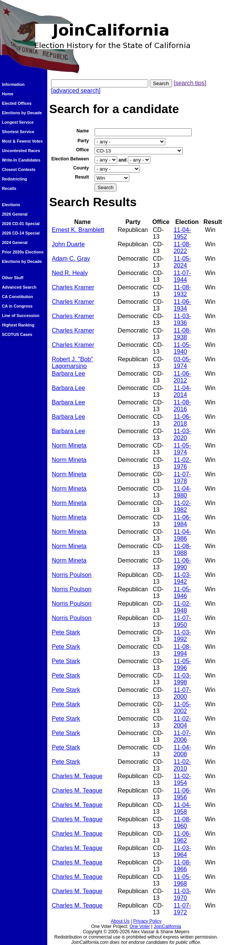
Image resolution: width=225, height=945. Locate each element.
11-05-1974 (182, 448)
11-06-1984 (182, 520)
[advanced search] (76, 90)
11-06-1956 (182, 793)
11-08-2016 (182, 405)
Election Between (70, 159)
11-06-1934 (182, 305)
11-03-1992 (182, 635)
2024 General (15, 242)
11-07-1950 (182, 621)
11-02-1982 (182, 506)
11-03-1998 (182, 678)
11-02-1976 (182, 463)
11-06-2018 (182, 420)
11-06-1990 (182, 563)
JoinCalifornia (167, 926)
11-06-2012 (182, 377)
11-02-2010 (182, 765)
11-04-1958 (182, 808)
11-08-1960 (182, 822)
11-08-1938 (182, 333)
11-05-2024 (182, 262)
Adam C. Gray (71, 258)
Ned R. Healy (70, 273)
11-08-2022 (182, 247)
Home (7, 94)
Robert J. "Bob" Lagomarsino (72, 362)
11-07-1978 (182, 477)
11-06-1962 (182, 837)
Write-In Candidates (21, 160)
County (81, 168)
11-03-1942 (182, 578)
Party (83, 140)
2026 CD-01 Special (21, 223)
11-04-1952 (182, 233)
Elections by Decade (22, 112)
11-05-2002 (182, 707)
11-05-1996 (182, 664)
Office (82, 149)
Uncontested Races (21, 150)
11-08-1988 (182, 549)
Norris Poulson (72, 575)
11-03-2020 (182, 434)
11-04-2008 (182, 750)
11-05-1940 (182, 348)
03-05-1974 (182, 362)
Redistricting (14, 179)
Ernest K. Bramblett (78, 230)
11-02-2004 (182, 722)
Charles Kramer (73, 287)
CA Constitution (17, 296)
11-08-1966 (182, 865)
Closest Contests (19, 169)
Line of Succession (20, 315)
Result (82, 177)
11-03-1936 (182, 319)
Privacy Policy (147, 921)
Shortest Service (18, 131)
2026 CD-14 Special (21, 233)
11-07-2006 (182, 736)
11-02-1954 (182, 779)
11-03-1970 (182, 894)
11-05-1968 (182, 880)
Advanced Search (19, 287)
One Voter (139, 926)
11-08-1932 (182, 290)
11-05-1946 (182, 592)
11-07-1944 (182, 276)
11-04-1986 (182, 535)
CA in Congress (17, 306)
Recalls (9, 188)
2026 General (15, 214)
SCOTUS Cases (17, 334)
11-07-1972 (182, 908)
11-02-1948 (182, 607)
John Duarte (68, 244)
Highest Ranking (18, 325)
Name (82, 131)
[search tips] (190, 83)
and (122, 160)
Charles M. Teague (77, 776)
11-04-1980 (182, 492)
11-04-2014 (182, 391)
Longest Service (18, 122)
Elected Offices (17, 103)
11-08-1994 (182, 650)
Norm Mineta (69, 445)
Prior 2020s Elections (22, 252)
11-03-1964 (182, 851)
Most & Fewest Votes (22, 141)
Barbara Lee (68, 373)
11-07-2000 (182, 693)
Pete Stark (66, 632)
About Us (120, 921)
